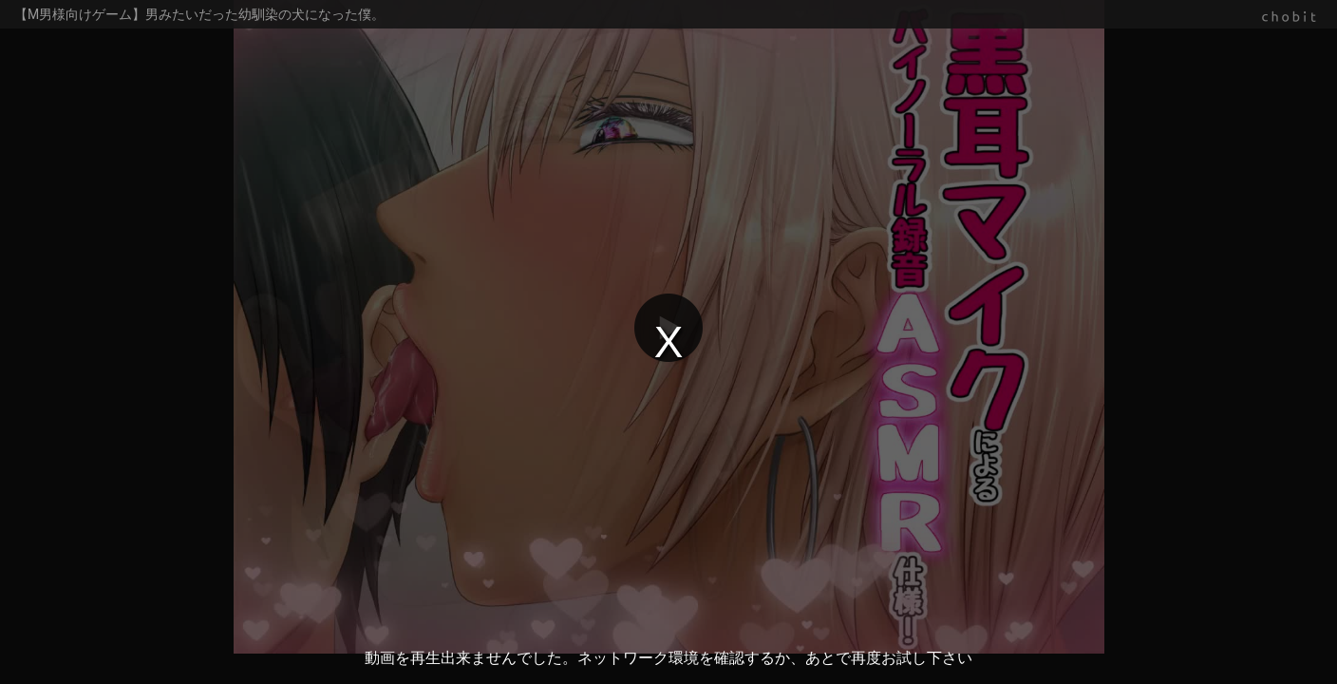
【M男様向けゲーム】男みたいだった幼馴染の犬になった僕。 (199, 14)
